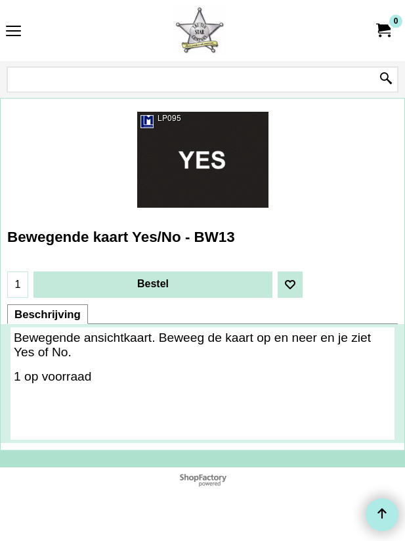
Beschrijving (47, 314)
